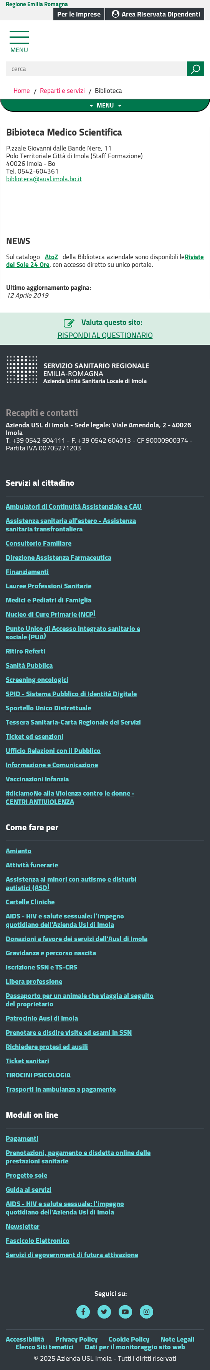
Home (22, 90)
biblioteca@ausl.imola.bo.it (44, 179)
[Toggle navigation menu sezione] (105, 105)
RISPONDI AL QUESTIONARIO (105, 335)
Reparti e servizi (62, 90)
